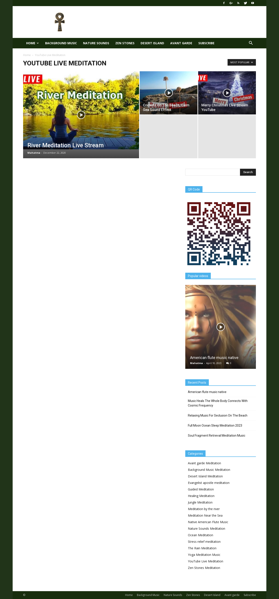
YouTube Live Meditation (205, 561)
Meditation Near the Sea (205, 515)
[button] (250, 43)
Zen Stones (124, 43)
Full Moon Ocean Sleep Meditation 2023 (215, 425)
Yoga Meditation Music (204, 555)
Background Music (61, 43)
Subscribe (206, 43)
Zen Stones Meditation (204, 568)
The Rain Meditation (202, 548)
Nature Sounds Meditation (206, 528)
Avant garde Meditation (204, 463)
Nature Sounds (96, 43)
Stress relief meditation (204, 541)
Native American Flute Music (208, 522)
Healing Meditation (201, 496)
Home (32, 43)
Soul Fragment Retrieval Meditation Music (216, 435)
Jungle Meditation (200, 502)
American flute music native (214, 357)
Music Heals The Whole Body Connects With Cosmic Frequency (218, 403)
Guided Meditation (201, 489)
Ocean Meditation (200, 535)
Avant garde (181, 43)
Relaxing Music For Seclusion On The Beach (217, 415)
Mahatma (33, 152)
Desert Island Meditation (205, 476)
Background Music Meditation (209, 470)
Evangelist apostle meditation (209, 483)
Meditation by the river (204, 509)
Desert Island (152, 43)
